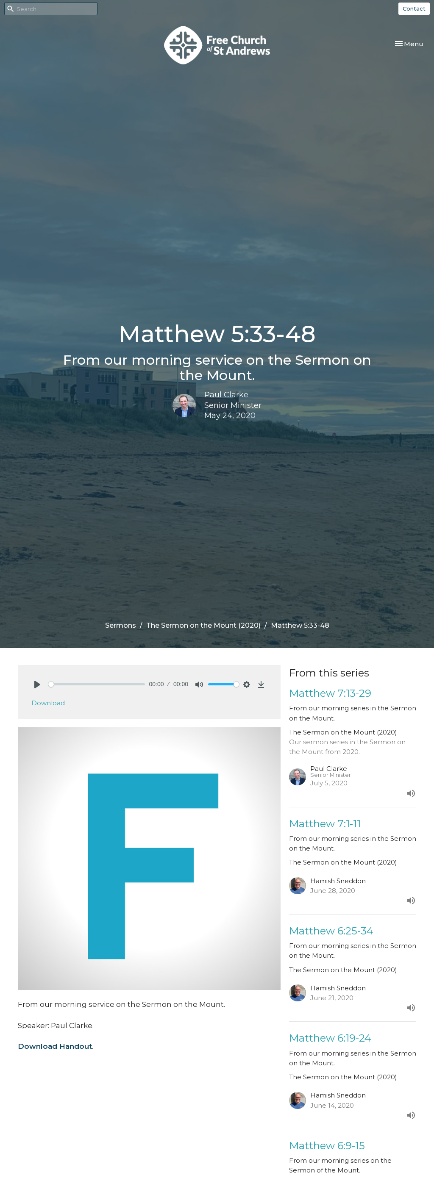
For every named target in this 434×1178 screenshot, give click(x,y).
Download (48, 703)
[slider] (96, 684)
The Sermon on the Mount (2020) (203, 625)
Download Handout (55, 1046)
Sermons (120, 625)
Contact (414, 8)
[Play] (37, 684)
